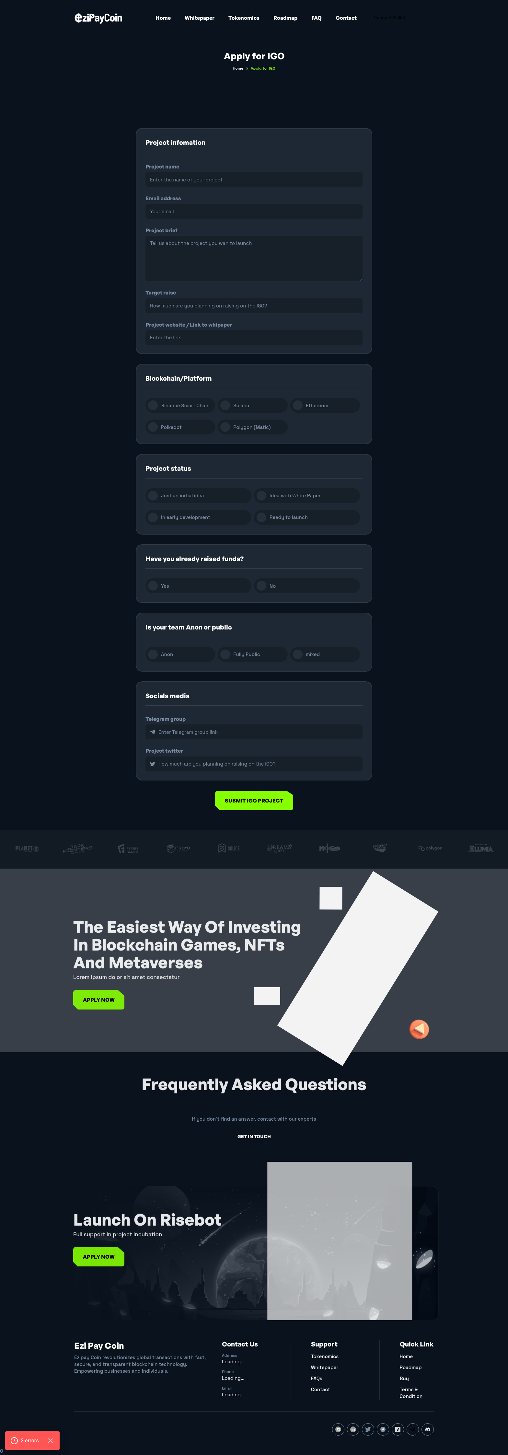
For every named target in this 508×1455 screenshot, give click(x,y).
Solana (241, 405)
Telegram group (165, 719)
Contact (346, 18)
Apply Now (99, 1017)
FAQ (316, 18)
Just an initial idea (182, 495)
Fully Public (246, 654)
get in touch (254, 1136)
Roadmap (285, 18)
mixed (313, 654)
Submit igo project (254, 800)
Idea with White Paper (295, 495)
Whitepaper (199, 18)
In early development (185, 517)
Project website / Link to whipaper (188, 324)
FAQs (316, 1378)
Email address (163, 198)
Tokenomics (244, 18)
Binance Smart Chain (185, 405)
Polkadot (171, 427)
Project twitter (164, 750)
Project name (162, 166)
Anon (167, 654)
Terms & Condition (411, 1392)
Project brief (161, 230)
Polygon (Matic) (252, 427)
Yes (165, 586)
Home (163, 18)
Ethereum (317, 405)
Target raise (160, 292)
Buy (404, 1378)
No (273, 586)
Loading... (233, 1361)
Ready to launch (289, 517)
